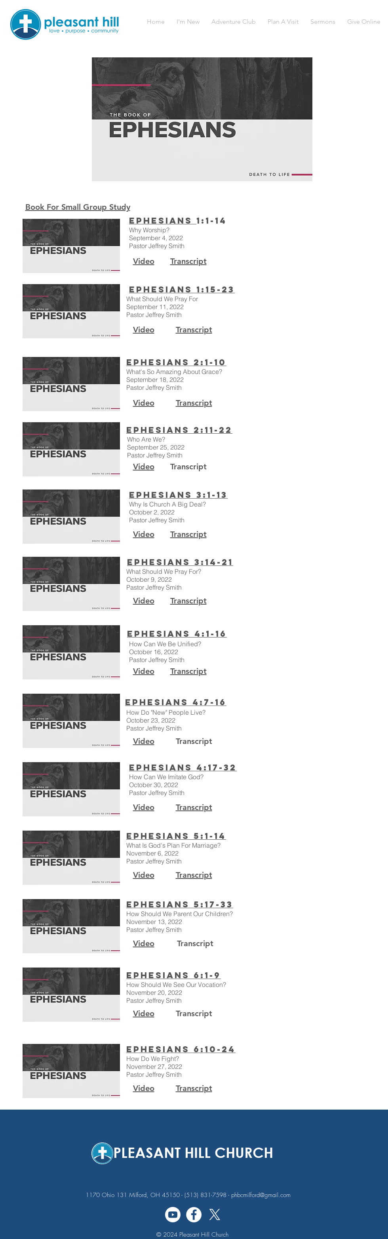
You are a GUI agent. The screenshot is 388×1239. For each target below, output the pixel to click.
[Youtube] (173, 1214)
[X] (215, 1214)
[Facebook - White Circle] (194, 1214)
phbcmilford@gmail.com (261, 1195)
